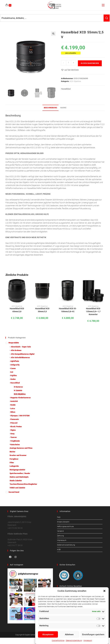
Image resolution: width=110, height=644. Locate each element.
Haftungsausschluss (65, 526)
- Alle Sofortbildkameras (20, 357)
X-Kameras (18, 387)
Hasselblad (66, 89)
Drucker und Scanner (18, 455)
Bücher (12, 452)
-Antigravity (15, 365)
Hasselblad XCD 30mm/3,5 (42, 310)
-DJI (11, 372)
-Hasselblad (15, 383)
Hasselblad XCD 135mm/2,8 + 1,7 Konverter (93, 311)
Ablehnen (69, 634)
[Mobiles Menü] (103, 5)
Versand (60, 531)
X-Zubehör (18, 390)
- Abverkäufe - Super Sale (20, 347)
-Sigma (13, 430)
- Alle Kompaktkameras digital (22, 354)
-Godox (13, 379)
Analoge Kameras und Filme (21, 448)
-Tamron (13, 437)
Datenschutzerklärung (74, 640)
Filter (12, 463)
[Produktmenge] (68, 62)
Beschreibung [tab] (50, 108)
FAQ (58, 517)
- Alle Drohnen (15, 350)
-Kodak (12, 405)
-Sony (12, 434)
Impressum (87, 640)
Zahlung (60, 536)
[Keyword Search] (52, 18)
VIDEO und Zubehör (17, 488)
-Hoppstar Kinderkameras (20, 398)
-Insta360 (14, 401)
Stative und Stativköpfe (19, 477)
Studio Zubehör (16, 481)
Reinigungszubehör (17, 470)
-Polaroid (13, 423)
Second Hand (14, 492)
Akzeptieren (47, 634)
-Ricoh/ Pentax (16, 426)
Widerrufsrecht (63, 522)
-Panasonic (14, 419)
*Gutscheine (15, 444)
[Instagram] (15, 557)
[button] (104, 591)
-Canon (13, 368)
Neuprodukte (14, 343)
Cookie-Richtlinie (58, 640)
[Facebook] (10, 557)
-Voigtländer (15, 441)
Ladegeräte (14, 466)
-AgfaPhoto (14, 361)
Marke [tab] (63, 108)
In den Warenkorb (90, 63)
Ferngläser (14, 459)
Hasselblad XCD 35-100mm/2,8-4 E (67, 310)
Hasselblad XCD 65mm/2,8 (17, 310)
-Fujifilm (13, 375)
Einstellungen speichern (93, 634)
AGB (59, 550)
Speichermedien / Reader (20, 473)
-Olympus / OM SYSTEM (19, 416)
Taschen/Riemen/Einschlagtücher (23, 484)
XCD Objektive (75, 81)
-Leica (12, 408)
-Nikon (12, 412)
